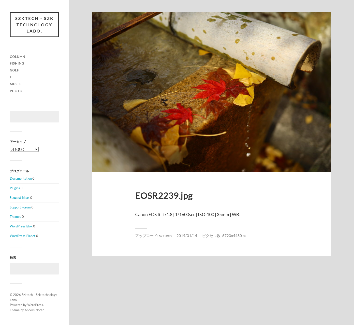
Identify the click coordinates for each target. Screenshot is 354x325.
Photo (16, 91)
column (17, 57)
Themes (15, 217)
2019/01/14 (187, 235)
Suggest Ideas (20, 198)
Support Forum (20, 207)
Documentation (21, 178)
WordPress (35, 305)
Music (15, 84)
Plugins (15, 188)
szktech (165, 235)
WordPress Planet (22, 236)
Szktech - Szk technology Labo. (34, 25)
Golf (14, 70)
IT (11, 77)
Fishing (17, 63)
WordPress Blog (21, 226)
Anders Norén (34, 310)
